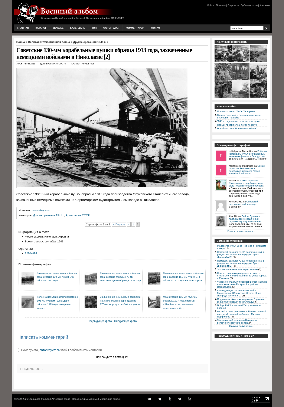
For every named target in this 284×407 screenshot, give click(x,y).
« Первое (119, 224)
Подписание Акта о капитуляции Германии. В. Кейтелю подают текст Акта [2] (241, 300)
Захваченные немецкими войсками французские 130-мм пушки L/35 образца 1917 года (57, 277)
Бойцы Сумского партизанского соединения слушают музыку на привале (245, 219)
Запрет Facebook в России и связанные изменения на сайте (239, 116)
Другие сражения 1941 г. (89, 42)
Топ (94, 28)
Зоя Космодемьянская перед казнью (237, 269)
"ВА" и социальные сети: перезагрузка (238, 121)
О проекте (233, 5)
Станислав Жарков (38, 399)
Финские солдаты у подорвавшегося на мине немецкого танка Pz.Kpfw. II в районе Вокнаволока (242, 284)
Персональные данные (85, 399)
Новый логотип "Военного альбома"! (237, 128)
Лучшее (58, 28)
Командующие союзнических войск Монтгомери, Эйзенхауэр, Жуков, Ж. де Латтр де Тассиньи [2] (239, 293)
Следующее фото (125, 321)
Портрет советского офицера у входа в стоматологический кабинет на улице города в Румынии (242, 275)
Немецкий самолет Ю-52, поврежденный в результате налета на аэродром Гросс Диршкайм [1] (240, 254)
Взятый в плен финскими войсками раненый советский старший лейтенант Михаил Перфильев (242, 314)
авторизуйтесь (50, 350)
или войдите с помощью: (112, 357)
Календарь (77, 28)
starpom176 (58, 64)
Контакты (264, 5)
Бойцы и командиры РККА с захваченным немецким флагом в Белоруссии (248, 154)
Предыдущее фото (100, 321)
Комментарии (135, 28)
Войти (210, 5)
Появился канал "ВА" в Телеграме (236, 111)
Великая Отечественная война (49, 42)
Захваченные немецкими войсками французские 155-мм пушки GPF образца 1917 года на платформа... (183, 277)
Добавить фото (249, 5)
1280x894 (31, 253)
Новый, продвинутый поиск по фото (237, 125)
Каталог (41, 28)
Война (20, 42)
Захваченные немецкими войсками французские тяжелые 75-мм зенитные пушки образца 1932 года (120, 277)
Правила (221, 5)
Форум (155, 28)
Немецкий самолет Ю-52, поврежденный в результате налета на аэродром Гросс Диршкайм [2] (240, 263)
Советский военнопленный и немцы (243, 202)
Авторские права (61, 399)
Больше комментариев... (241, 231)
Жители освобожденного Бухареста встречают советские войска (237, 321)
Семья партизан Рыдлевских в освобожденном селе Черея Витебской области (247, 170)
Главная (23, 28)
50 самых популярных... (241, 326)
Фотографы (111, 28)
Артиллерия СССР (78, 215)
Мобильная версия (109, 399)
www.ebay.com (41, 210)
